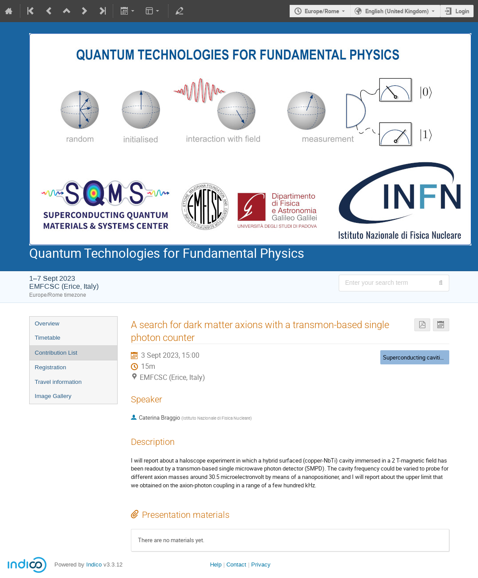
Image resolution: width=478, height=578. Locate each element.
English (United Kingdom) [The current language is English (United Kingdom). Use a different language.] (397, 11)
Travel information (58, 382)
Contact (236, 564)
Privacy (261, 564)
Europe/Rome (322, 11)
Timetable (48, 337)
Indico (94, 564)
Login (462, 11)
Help (216, 564)
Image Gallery (53, 396)
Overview (47, 323)
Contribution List (56, 352)
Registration (50, 367)
